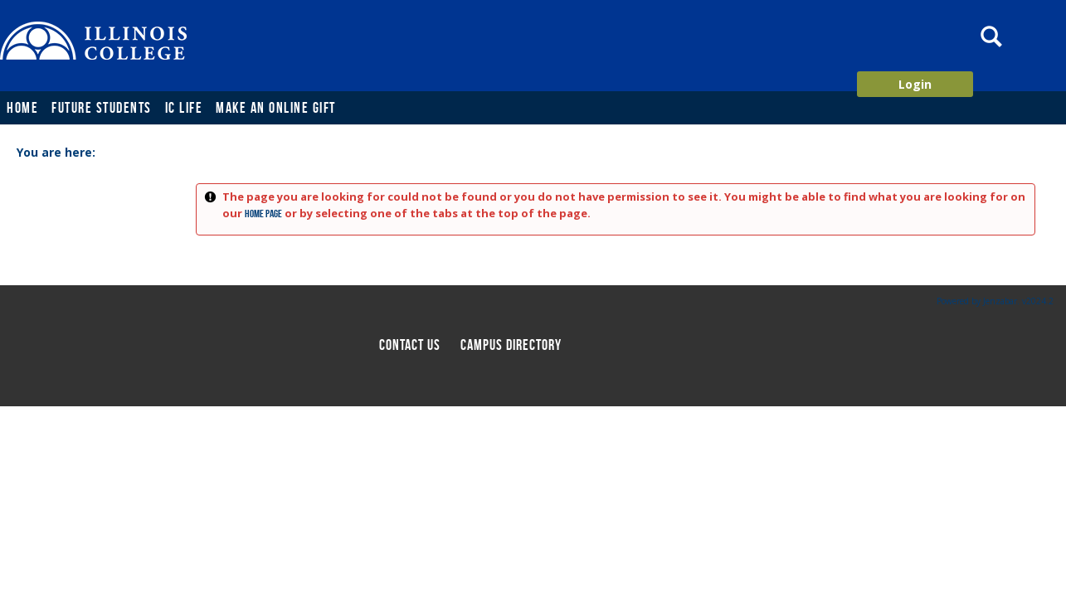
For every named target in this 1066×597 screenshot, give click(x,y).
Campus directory (511, 345)
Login (915, 84)
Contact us (410, 345)
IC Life (184, 108)
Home (22, 108)
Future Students (101, 108)
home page (263, 213)
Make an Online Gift (276, 108)
